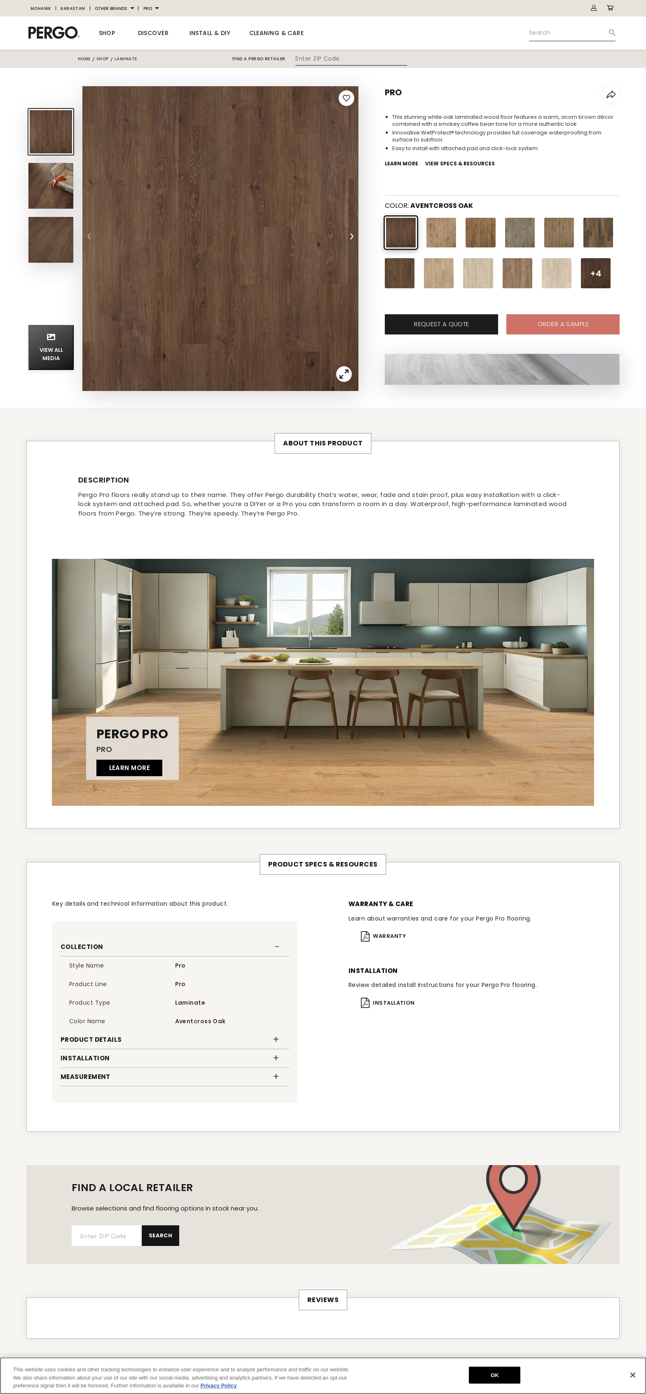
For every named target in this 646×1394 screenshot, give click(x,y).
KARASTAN (73, 8)
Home (84, 59)
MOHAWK (40, 8)
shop (102, 59)
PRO (147, 8)
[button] (175, 947)
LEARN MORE (129, 767)
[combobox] (572, 33)
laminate (126, 59)
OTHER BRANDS (111, 8)
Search (161, 1235)
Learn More (401, 163)
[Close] (633, 1375)
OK (495, 1375)
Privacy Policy (219, 1385)
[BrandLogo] (54, 33)
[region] (323, 1375)
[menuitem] (40, 8)
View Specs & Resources (460, 163)
